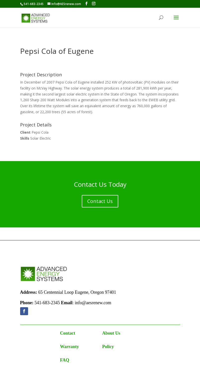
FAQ (64, 360)
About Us (111, 333)
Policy (108, 346)
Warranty (69, 346)
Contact (67, 333)
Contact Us (100, 201)
